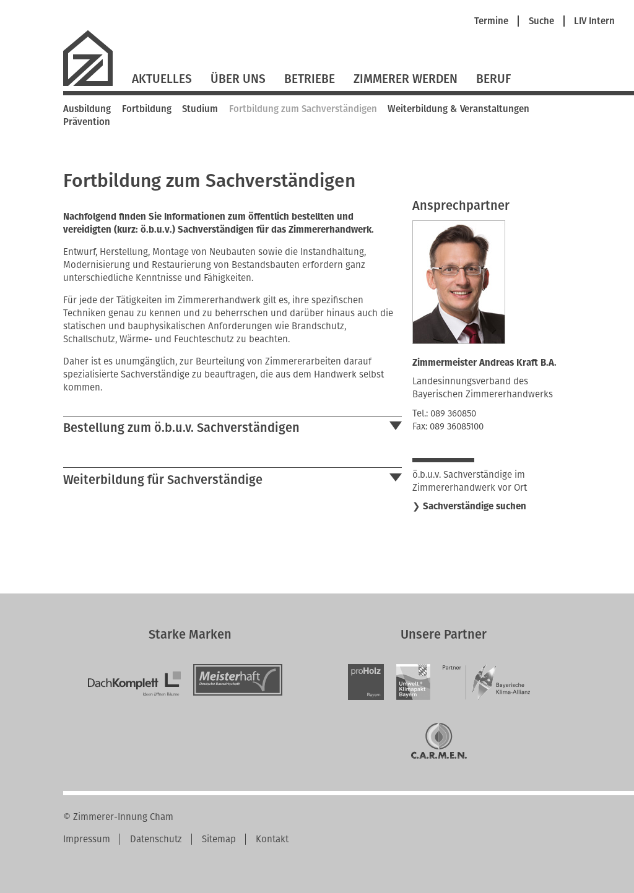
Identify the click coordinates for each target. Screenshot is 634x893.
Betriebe (309, 79)
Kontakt (272, 839)
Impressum (86, 839)
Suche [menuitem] (541, 21)
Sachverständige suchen (474, 506)
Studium (200, 108)
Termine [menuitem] (491, 21)
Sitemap (219, 839)
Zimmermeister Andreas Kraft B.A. (484, 362)
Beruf (493, 79)
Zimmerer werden (406, 79)
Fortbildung (147, 108)
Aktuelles (162, 79)
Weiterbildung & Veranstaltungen (458, 108)
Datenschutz (156, 839)
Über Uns (238, 79)
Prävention (86, 121)
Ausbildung (87, 108)
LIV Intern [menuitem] (594, 21)
